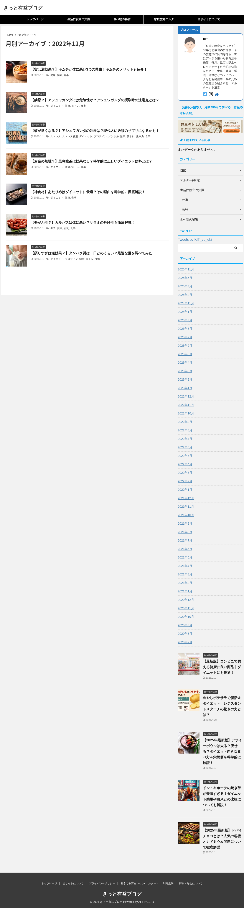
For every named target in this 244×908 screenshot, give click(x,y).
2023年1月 (185, 388)
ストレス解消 (70, 136)
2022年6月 (185, 447)
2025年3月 (185, 286)
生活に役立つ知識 (78, 19)
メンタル (113, 136)
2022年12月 (186, 396)
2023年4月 (185, 362)
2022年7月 (185, 439)
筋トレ (75, 105)
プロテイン (100, 136)
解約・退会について (191, 883)
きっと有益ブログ (23, 8)
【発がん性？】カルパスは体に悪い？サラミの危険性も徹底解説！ (83, 222)
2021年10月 (186, 515)
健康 (53, 75)
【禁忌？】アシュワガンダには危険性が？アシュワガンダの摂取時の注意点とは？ (95, 100)
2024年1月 (185, 311)
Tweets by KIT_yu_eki (195, 239)
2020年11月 (186, 608)
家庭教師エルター (165, 19)
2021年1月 (185, 591)
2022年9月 (185, 422)
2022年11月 (186, 405)
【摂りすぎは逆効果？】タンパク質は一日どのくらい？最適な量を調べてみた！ (93, 253)
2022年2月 (185, 481)
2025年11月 (186, 269)
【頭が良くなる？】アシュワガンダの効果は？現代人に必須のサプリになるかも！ (95, 131)
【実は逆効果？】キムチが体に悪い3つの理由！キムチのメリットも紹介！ (89, 69)
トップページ (35, 19)
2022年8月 (185, 430)
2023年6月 (185, 345)
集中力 (140, 136)
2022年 (22, 34)
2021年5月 (185, 557)
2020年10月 (186, 616)
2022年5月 (185, 455)
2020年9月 (185, 625)
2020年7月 (185, 642)
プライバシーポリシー (102, 883)
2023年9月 (185, 320)
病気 (59, 75)
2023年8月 (185, 328)
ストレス (55, 136)
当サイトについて (209, 19)
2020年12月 (186, 599)
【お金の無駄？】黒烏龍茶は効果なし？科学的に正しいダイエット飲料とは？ (91, 161)
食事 (66, 75)
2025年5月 (185, 278)
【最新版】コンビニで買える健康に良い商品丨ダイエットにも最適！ (222, 666)
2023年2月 (185, 379)
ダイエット (56, 105)
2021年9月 (185, 523)
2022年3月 (185, 472)
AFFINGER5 (146, 901)
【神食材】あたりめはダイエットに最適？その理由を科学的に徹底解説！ (88, 192)
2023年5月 (185, 354)
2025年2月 (185, 295)
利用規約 (168, 883)
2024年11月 (186, 303)
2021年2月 (185, 583)
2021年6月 (185, 549)
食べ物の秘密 (122, 19)
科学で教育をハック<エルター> (139, 883)
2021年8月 (185, 532)
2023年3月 (185, 371)
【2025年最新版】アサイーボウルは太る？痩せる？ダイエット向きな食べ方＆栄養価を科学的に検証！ (222, 751)
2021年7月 (185, 540)
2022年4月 (185, 464)
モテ (53, 228)
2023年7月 (185, 337)
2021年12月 (186, 498)
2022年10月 (186, 413)
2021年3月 (185, 574)
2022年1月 (185, 489)
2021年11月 (186, 506)
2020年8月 (185, 633)
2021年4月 (185, 566)
